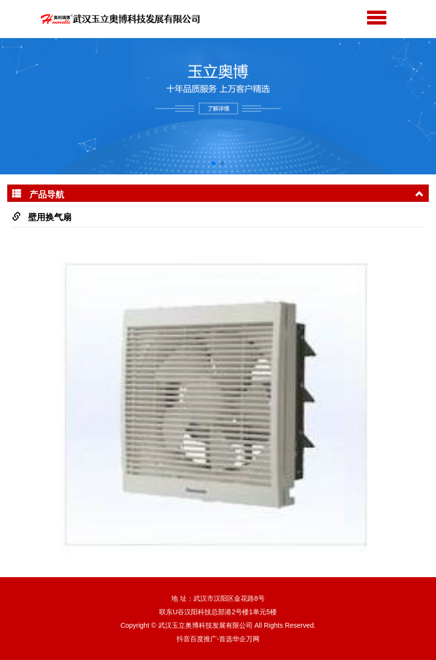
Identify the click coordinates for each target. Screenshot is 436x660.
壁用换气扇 (49, 217)
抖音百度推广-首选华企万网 (218, 639)
